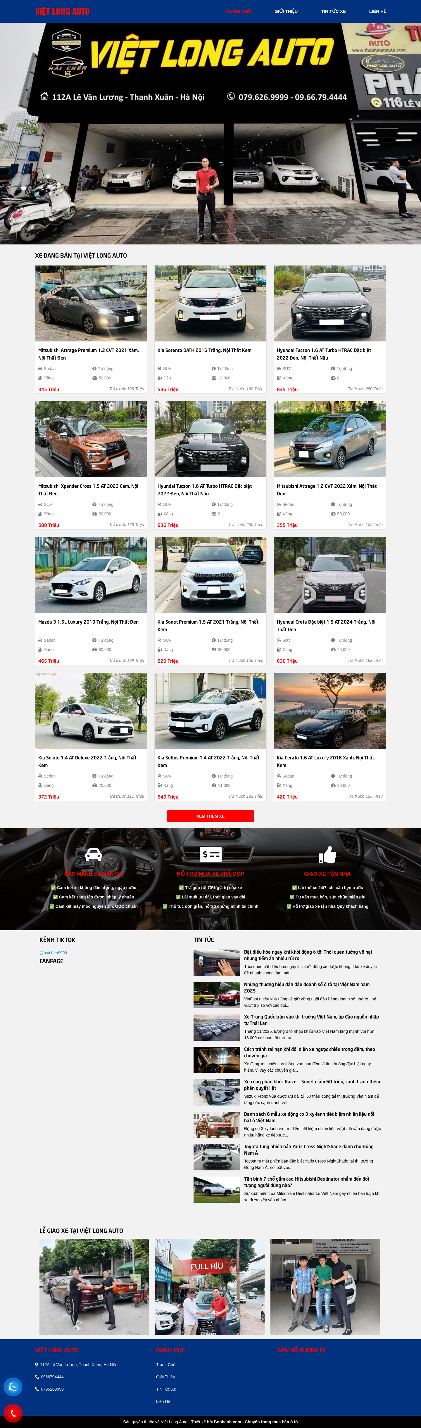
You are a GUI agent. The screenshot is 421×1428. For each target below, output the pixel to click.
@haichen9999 (53, 952)
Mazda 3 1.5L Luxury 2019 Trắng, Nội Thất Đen (88, 621)
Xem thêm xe (210, 816)
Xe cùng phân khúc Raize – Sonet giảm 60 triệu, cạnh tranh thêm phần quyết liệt (312, 1084)
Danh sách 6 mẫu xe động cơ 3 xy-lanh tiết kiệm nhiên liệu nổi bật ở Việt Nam (309, 1116)
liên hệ (377, 11)
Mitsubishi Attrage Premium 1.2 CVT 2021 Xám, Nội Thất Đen (88, 353)
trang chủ (238, 11)
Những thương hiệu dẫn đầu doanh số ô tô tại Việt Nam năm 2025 (307, 987)
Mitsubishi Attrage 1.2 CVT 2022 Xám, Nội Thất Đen (327, 489)
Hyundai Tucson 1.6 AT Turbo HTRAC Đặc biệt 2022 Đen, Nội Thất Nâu (324, 353)
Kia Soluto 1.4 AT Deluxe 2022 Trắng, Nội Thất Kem (87, 761)
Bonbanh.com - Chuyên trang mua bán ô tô (256, 1422)
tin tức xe (333, 11)
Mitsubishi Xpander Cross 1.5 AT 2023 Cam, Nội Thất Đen (88, 489)
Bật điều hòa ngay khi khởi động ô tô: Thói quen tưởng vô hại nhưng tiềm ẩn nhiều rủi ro (308, 954)
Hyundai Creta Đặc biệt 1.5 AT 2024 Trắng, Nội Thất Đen (326, 625)
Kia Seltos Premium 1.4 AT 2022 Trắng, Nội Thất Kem (208, 761)
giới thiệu (286, 11)
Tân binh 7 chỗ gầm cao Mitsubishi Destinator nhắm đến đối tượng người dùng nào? (306, 1181)
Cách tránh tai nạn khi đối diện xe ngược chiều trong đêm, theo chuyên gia (309, 1051)
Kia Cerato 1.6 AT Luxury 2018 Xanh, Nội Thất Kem (325, 761)
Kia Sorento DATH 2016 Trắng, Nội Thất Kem (204, 349)
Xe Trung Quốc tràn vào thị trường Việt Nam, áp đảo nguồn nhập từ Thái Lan (311, 1019)
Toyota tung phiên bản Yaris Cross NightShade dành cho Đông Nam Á (309, 1149)
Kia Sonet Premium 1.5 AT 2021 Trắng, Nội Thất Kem (208, 625)
